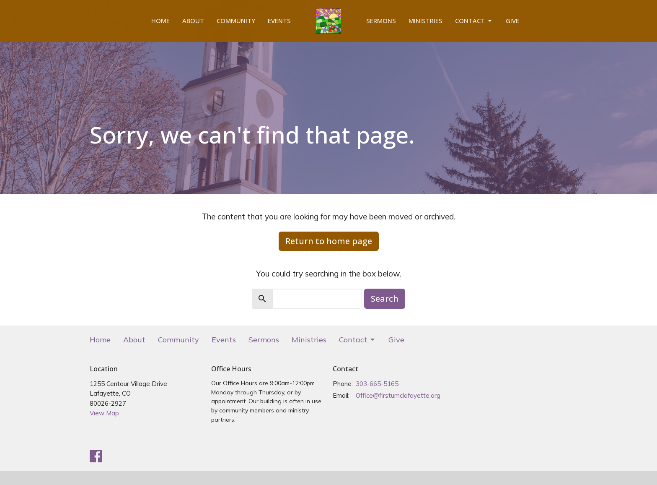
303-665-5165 (377, 384)
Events (279, 20)
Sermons (381, 20)
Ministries (425, 20)
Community (236, 20)
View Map (104, 413)
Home (160, 20)
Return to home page (328, 241)
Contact (474, 20)
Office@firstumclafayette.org (398, 395)
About (193, 20)
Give (512, 20)
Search (384, 298)
